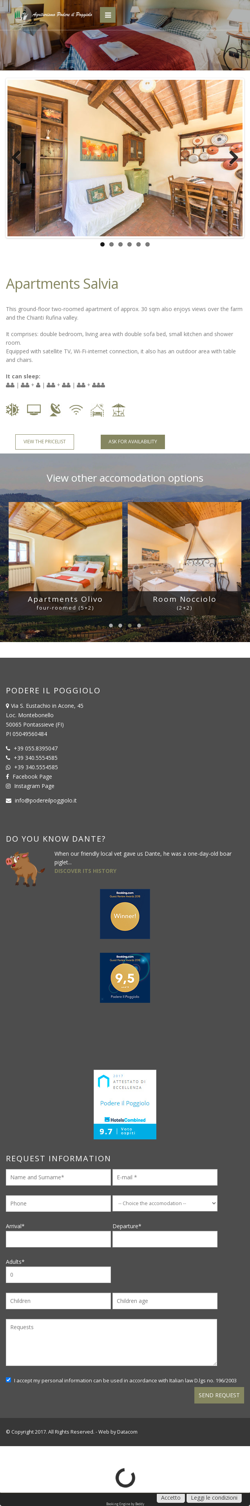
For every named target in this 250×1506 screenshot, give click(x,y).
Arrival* (58, 1234)
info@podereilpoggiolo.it (46, 800)
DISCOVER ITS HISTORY (85, 870)
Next (231, 158)
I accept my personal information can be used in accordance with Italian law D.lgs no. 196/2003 (121, 1380)
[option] (65, 558)
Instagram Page (34, 786)
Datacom (127, 1432)
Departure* (164, 1234)
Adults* (58, 1270)
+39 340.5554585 (36, 757)
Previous (19, 158)
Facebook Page (32, 776)
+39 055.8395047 (36, 748)
